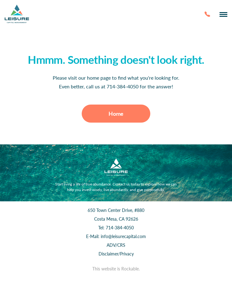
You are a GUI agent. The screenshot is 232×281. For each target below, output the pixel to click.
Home (116, 113)
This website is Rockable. (116, 268)
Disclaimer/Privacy (116, 253)
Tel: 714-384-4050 (116, 227)
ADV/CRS (116, 245)
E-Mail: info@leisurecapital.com (116, 236)
